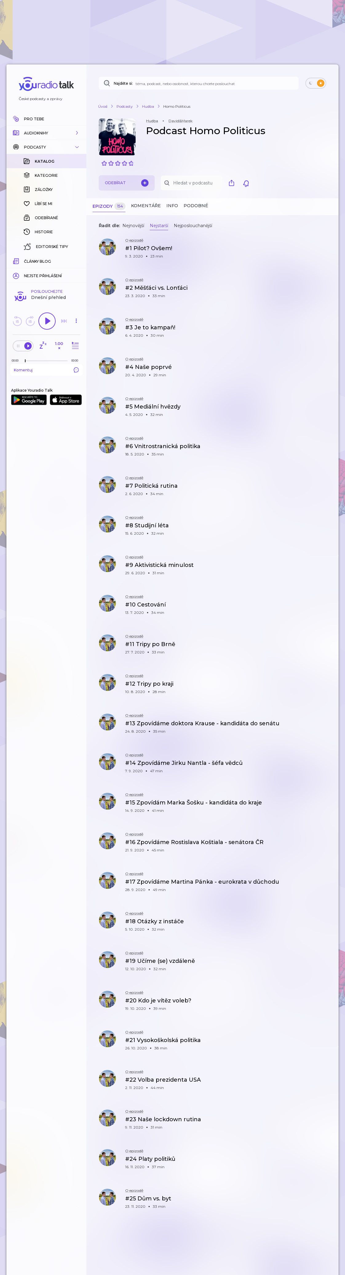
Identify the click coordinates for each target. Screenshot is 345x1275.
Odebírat (127, 183)
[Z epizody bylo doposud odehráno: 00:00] (17, 260)
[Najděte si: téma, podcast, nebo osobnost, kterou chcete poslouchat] (199, 83)
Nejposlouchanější (193, 225)
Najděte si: (123, 83)
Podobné (196, 205)
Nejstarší (159, 225)
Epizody (109, 206)
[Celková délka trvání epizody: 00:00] (76, 260)
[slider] (25, 261)
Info (172, 205)
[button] (46, 133)
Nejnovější (133, 225)
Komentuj (46, 270)
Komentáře (146, 205)
